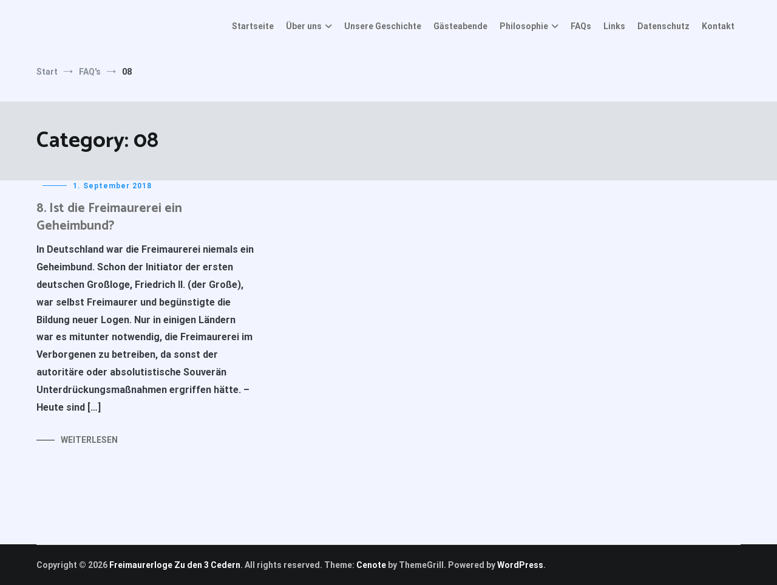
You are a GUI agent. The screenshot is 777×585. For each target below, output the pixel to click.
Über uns (304, 26)
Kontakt (718, 26)
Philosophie (524, 26)
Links (614, 26)
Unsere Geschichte (382, 26)
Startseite (253, 26)
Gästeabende (460, 26)
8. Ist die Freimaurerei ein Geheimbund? (109, 217)
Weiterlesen (89, 440)
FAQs (581, 26)
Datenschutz (663, 26)
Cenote (371, 565)
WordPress (520, 565)
